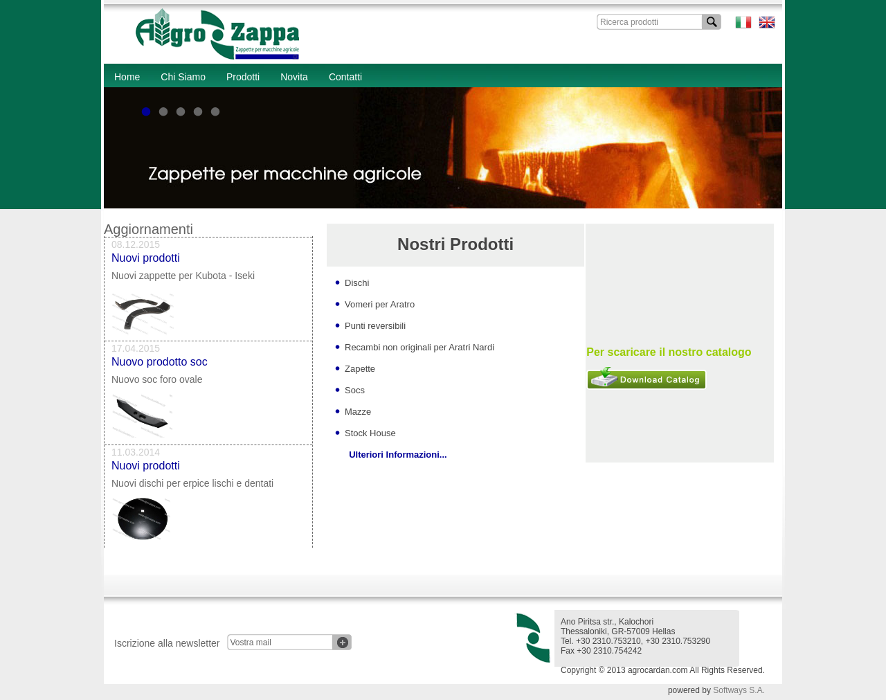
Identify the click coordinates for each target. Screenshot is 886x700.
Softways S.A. (739, 690)
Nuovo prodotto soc (159, 364)
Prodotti (243, 76)
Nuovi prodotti (145, 261)
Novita (294, 76)
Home (127, 76)
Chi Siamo (183, 76)
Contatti (345, 76)
